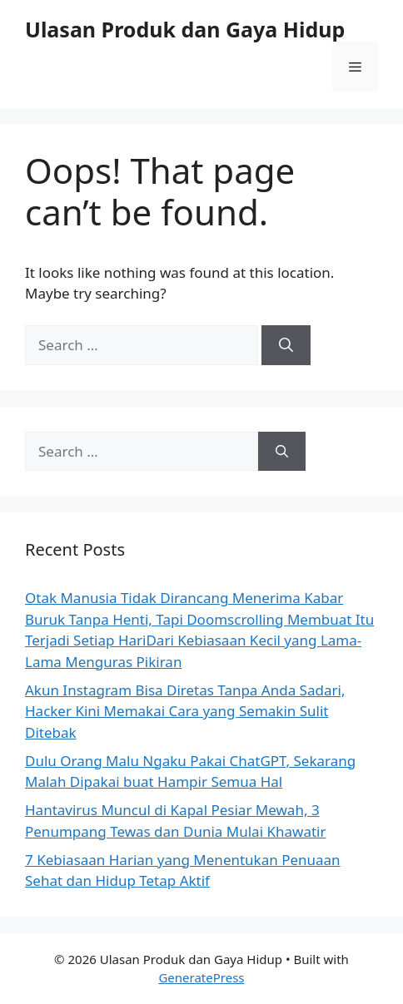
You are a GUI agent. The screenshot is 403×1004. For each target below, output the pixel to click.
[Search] (286, 345)
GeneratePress (201, 977)
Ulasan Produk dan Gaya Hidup (185, 29)
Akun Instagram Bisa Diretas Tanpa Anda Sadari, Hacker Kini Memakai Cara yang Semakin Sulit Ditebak (185, 711)
